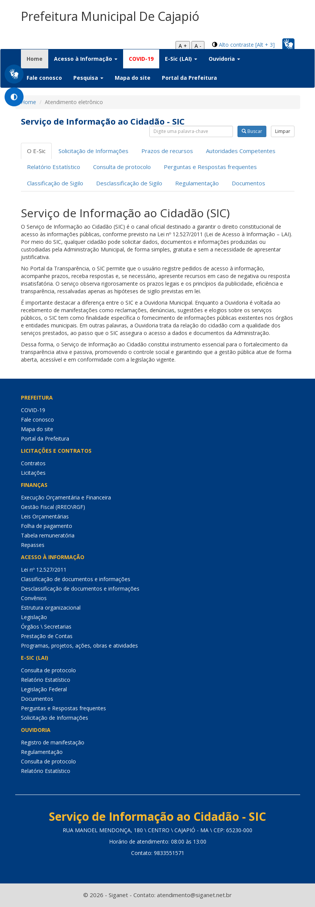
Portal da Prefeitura (189, 77)
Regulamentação (197, 183)
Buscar (252, 131)
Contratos (33, 463)
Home (37, 58)
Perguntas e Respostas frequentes (210, 167)
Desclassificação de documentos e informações (80, 588)
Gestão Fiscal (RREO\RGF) (53, 506)
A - (198, 45)
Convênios (34, 598)
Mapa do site (132, 77)
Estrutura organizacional (51, 607)
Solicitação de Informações (93, 151)
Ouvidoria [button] (224, 58)
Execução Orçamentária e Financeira (66, 497)
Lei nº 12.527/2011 (43, 569)
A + (183, 45)
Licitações (33, 472)
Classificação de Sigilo (55, 183)
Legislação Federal (44, 689)
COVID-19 (141, 58)
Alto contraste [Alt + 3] (247, 44)
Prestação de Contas (47, 636)
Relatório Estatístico (53, 167)
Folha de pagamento (46, 525)
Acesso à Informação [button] (85, 58)
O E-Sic (36, 151)
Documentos (248, 183)
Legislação (34, 617)
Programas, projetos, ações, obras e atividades (79, 645)
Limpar (282, 131)
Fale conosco (44, 77)
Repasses (32, 544)
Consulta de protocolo (122, 167)
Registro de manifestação (52, 742)
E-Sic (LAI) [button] (181, 58)
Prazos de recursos (167, 151)
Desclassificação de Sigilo (129, 183)
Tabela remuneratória (47, 535)
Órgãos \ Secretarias (46, 626)
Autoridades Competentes (240, 151)
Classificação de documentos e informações (75, 579)
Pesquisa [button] (88, 77)
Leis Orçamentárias (45, 516)
